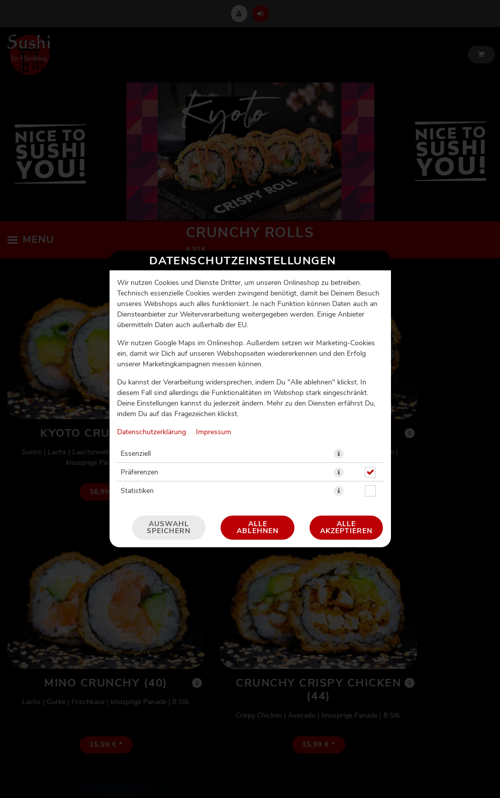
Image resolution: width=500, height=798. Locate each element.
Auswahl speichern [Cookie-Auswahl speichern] (168, 460)
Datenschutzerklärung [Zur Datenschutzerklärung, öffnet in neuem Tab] (151, 364)
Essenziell (136, 385)
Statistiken (137, 423)
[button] (339, 386)
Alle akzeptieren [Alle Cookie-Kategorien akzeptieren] (346, 460)
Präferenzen (139, 404)
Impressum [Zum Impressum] (213, 364)
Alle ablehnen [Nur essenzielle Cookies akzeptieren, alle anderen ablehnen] (257, 460)
